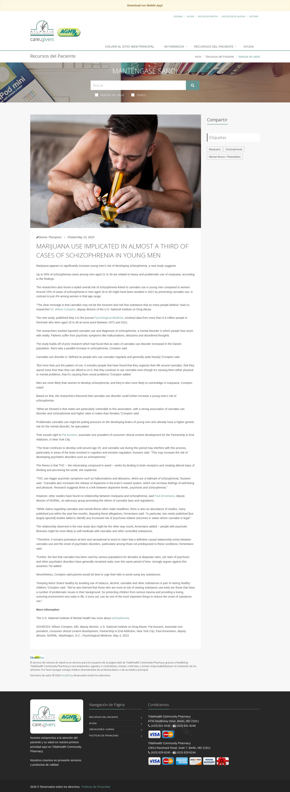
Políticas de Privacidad (103, 735)
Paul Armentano (165, 496)
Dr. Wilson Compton (63, 309)
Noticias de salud (109, 95)
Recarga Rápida (208, 16)
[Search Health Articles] (138, 85)
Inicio (198, 56)
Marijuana (215, 149)
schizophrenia (120, 618)
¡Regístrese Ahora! (233, 16)
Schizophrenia (234, 149)
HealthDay (67, 675)
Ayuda (190, 16)
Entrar (253, 16)
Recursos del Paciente (214, 46)
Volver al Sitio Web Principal (129, 46)
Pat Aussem (69, 434)
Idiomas (178, 16)
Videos (138, 95)
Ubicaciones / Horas (101, 729)
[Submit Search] (192, 85)
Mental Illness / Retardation (225, 156)
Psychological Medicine (109, 317)
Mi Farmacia (174, 46)
